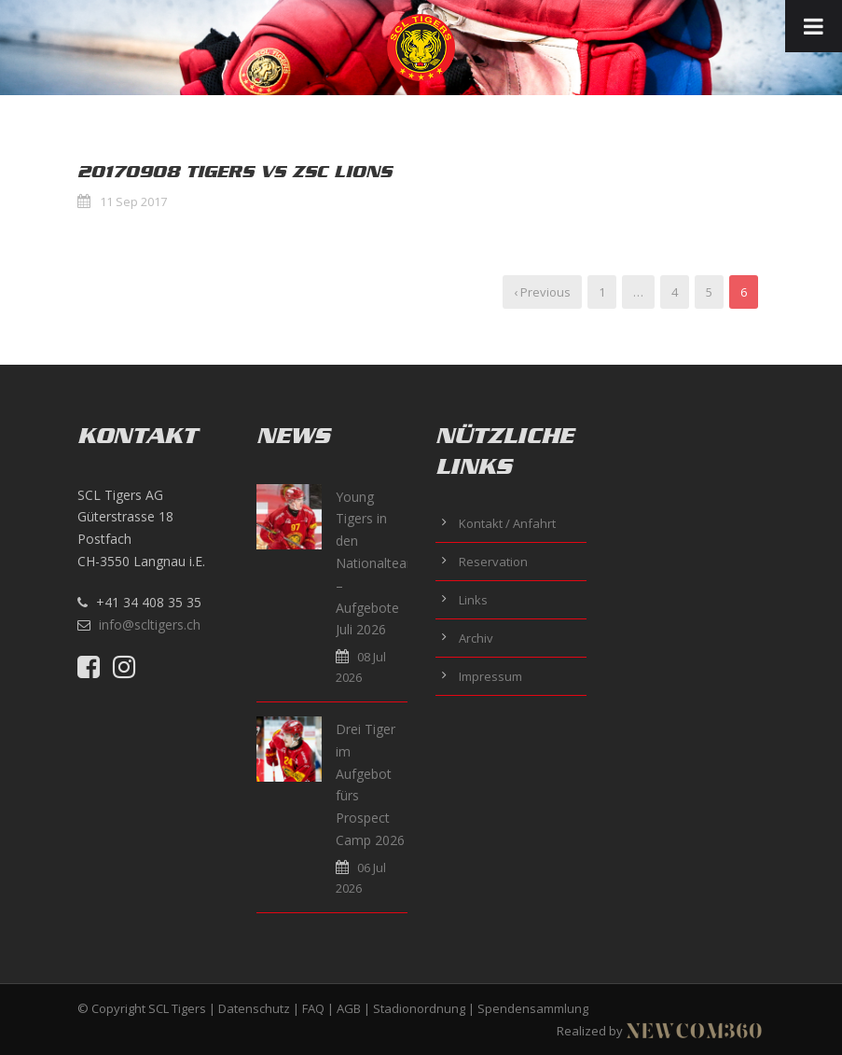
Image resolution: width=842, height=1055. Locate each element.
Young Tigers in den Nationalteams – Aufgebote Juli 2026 (380, 563)
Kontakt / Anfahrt (507, 523)
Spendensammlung (532, 1008)
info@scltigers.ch (149, 624)
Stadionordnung (419, 1008)
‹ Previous (542, 292)
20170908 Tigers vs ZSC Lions (234, 171)
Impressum (490, 676)
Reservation (493, 561)
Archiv (476, 638)
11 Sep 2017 (133, 201)
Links (473, 599)
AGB (349, 1008)
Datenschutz (254, 1008)
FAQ (313, 1008)
